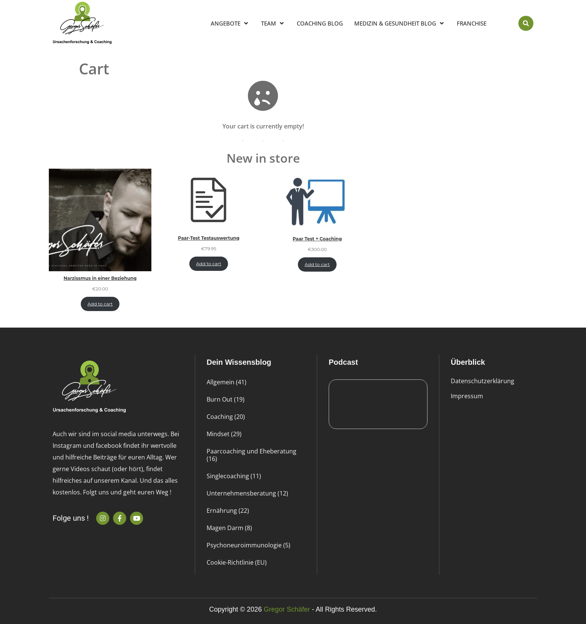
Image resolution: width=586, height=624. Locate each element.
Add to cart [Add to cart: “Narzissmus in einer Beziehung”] (100, 304)
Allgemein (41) (226, 382)
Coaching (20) (226, 416)
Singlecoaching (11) (234, 476)
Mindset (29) (224, 434)
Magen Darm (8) (229, 528)
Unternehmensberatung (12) (247, 493)
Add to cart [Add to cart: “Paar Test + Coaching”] (317, 264)
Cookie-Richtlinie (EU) (237, 562)
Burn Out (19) (226, 399)
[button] (525, 23)
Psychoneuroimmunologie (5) (248, 545)
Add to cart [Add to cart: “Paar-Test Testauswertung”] (208, 263)
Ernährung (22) (228, 510)
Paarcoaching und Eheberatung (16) (251, 455)
